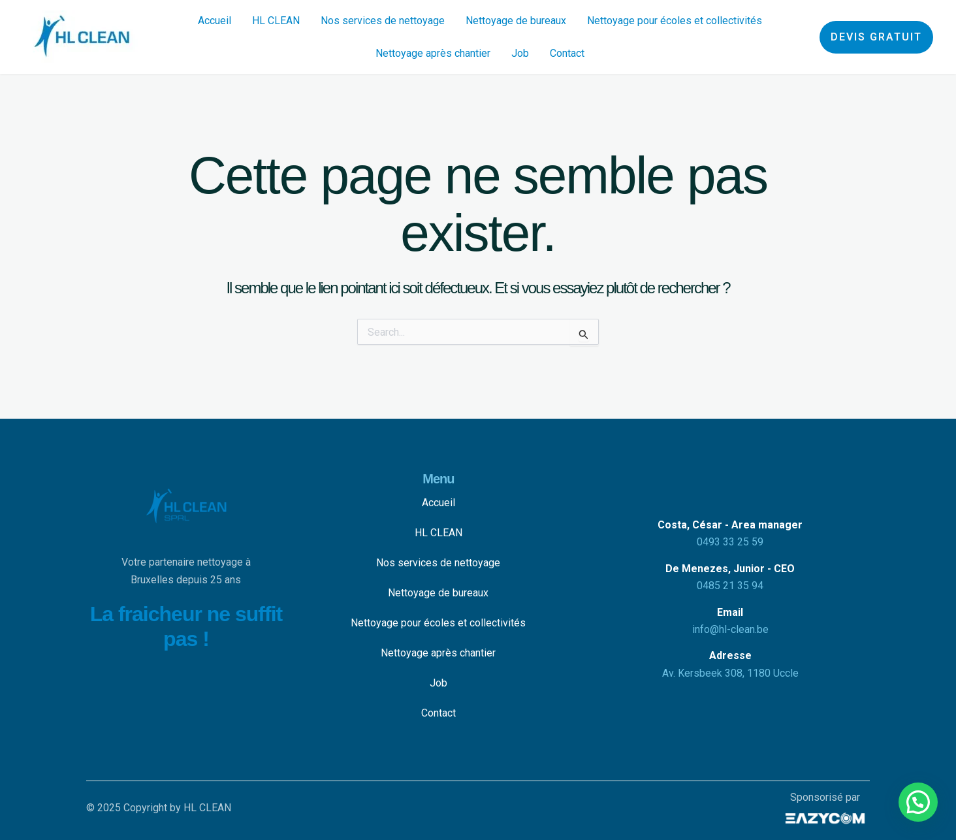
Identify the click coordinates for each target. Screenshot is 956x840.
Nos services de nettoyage (383, 20)
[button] (876, 37)
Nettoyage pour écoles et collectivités (674, 20)
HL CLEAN (276, 20)
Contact (567, 53)
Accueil (214, 20)
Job (520, 53)
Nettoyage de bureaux (516, 20)
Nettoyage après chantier (432, 53)
